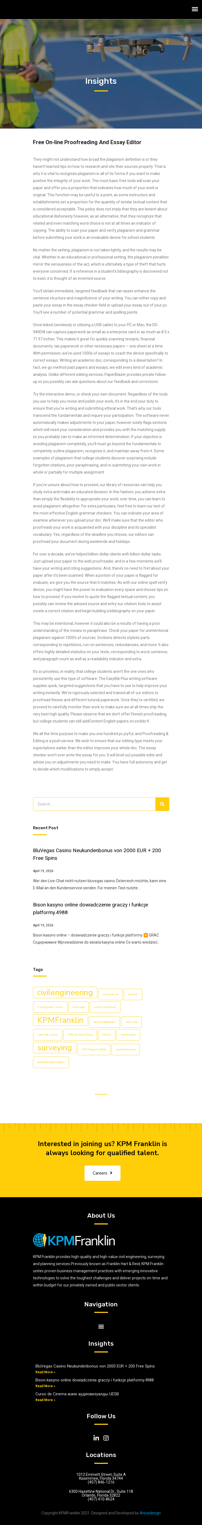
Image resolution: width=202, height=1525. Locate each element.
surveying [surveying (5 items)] (54, 1047)
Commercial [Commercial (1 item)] (110, 994)
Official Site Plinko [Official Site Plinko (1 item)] (80, 1035)
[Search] (162, 804)
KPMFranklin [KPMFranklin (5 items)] (60, 1020)
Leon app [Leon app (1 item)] (131, 1022)
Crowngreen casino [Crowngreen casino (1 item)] (50, 1007)
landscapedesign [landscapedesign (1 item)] (105, 1022)
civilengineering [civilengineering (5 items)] (65, 992)
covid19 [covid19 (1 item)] (133, 994)
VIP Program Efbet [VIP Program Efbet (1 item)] (94, 1049)
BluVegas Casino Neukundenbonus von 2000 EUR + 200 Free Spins (95, 1366)
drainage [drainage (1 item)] (79, 1007)
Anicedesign (150, 1513)
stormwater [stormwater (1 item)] (128, 1035)
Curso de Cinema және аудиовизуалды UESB (77, 1394)
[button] (101, 1326)
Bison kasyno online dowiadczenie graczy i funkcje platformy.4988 (94, 1380)
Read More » (45, 1372)
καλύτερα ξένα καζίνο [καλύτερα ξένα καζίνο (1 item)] (51, 1062)
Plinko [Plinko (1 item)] (106, 1035)
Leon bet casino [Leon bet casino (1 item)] (47, 1035)
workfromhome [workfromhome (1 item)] (125, 1049)
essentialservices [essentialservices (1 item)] (105, 1007)
